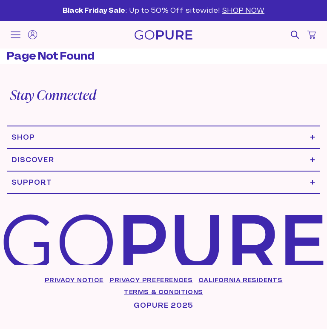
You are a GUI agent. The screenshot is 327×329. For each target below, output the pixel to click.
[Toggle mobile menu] (15, 34)
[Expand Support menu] (163, 182)
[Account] (32, 35)
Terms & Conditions (163, 292)
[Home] (163, 35)
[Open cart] (312, 35)
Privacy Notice (74, 280)
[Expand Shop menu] (163, 137)
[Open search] (295, 35)
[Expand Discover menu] (163, 160)
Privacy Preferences (150, 280)
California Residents (240, 280)
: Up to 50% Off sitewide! (163, 10)
